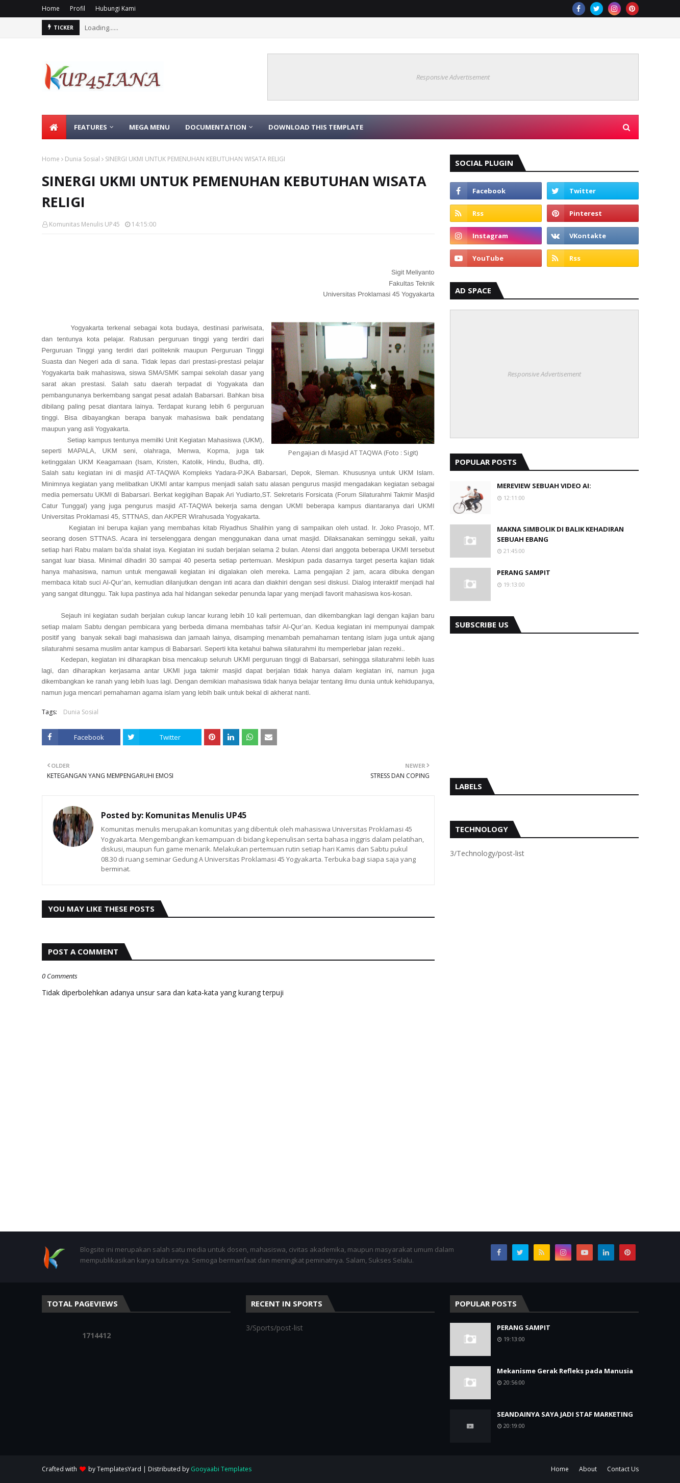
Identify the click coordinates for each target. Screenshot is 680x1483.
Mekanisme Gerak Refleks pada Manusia (565, 1370)
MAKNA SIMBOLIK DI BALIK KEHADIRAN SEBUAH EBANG (560, 534)
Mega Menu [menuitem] (149, 127)
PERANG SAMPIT (523, 572)
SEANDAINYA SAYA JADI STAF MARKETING (565, 1414)
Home (51, 8)
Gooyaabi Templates (221, 1469)
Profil (77, 8)
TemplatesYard (119, 1469)
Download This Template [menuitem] (315, 127)
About (588, 1469)
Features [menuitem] (90, 127)
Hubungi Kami (115, 8)
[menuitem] (54, 127)
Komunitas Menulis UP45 (84, 224)
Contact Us (623, 1469)
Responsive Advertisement (453, 77)
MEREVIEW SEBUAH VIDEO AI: (544, 485)
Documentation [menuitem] (215, 127)
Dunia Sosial (82, 159)
